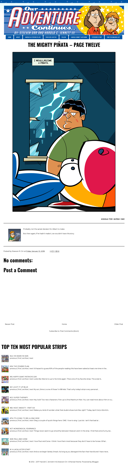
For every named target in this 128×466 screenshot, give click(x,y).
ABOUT (18, 37)
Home (64, 324)
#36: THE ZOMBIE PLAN (19, 366)
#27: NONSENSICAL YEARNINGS (23, 429)
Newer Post (9, 324)
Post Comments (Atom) (69, 331)
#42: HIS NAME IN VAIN (19, 356)
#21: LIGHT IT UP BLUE (19, 387)
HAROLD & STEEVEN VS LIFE (33, 37)
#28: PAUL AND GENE (18, 439)
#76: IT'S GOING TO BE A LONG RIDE (25, 418)
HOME (9, 37)
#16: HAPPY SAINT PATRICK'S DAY (23, 377)
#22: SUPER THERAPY (19, 397)
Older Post (118, 324)
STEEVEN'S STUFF (97, 37)
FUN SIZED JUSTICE (51, 37)
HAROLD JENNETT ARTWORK (79, 37)
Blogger (95, 462)
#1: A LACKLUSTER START (20, 449)
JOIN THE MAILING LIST (113, 37)
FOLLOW (64, 37)
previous (104, 219)
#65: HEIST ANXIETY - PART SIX (22, 408)
